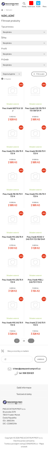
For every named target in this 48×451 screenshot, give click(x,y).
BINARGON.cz (32, 443)
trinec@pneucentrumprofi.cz (26, 368)
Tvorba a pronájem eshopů (15, 443)
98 (24, 341)
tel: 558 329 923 (26, 373)
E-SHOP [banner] (10, 4)
